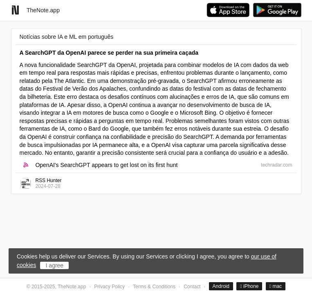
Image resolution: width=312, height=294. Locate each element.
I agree (55, 265)
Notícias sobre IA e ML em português (67, 36)
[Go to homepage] (15, 10)
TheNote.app (43, 10)
